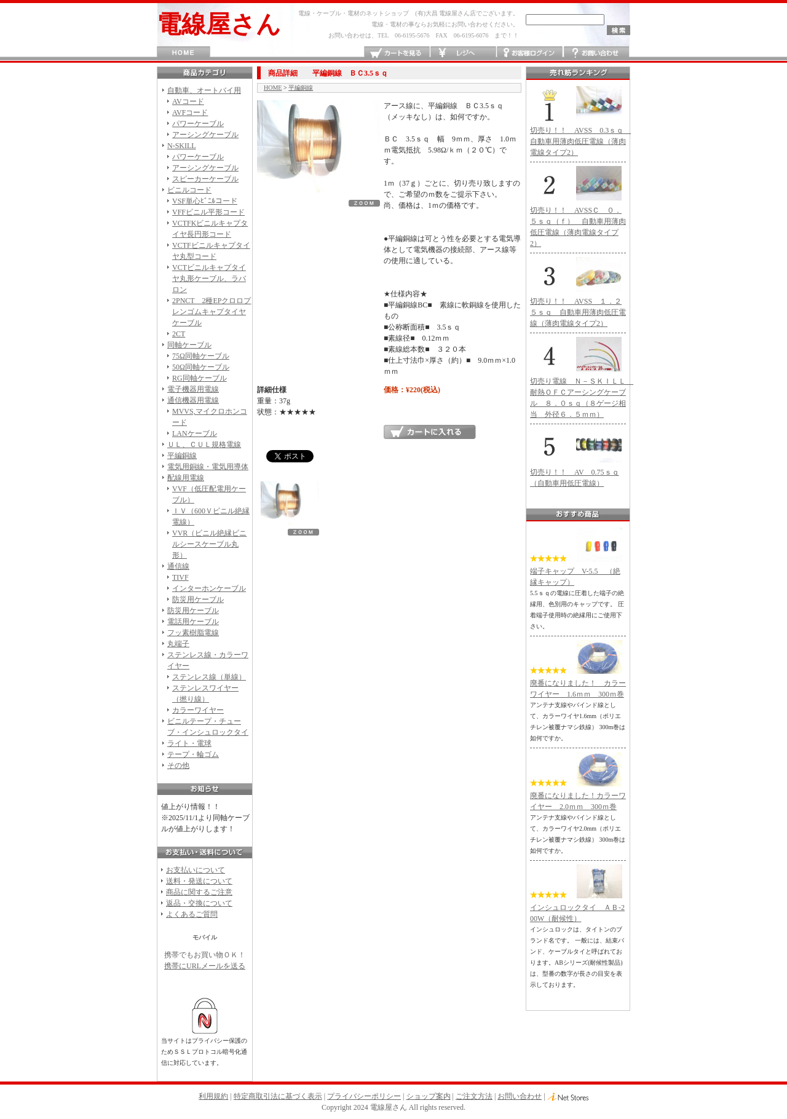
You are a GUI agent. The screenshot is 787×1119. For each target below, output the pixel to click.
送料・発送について (199, 881)
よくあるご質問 (192, 914)
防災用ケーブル (198, 599)
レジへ (463, 53)
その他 (178, 765)
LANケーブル (194, 433)
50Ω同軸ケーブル (200, 367)
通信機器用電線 (193, 400)
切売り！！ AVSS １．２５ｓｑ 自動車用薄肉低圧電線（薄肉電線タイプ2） (578, 312)
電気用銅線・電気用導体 (207, 466)
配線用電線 (185, 477)
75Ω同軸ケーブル (200, 356)
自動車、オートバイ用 (204, 90)
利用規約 (213, 1096)
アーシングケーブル (205, 134)
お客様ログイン (530, 53)
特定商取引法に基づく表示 (278, 1096)
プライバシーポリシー (364, 1096)
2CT (178, 334)
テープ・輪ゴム (193, 754)
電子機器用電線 (193, 389)
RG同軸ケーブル (199, 378)
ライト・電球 (189, 743)
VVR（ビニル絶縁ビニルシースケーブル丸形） (209, 544)
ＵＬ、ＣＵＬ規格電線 (204, 444)
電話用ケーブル (193, 621)
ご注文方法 (474, 1096)
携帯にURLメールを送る (204, 966)
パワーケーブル (198, 123)
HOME (183, 53)
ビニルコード (189, 190)
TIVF (180, 577)
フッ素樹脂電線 (193, 632)
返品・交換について (199, 903)
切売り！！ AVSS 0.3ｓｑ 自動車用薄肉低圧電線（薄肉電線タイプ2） (580, 141)
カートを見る (397, 53)
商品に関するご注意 (199, 892)
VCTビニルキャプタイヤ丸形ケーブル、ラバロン (209, 278)
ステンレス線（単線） (209, 677)
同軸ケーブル (189, 345)
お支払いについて (195, 870)
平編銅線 (182, 455)
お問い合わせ (596, 53)
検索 (618, 30)
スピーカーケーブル (205, 179)
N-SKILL (181, 145)
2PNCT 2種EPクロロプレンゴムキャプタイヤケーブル (211, 311)
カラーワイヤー (198, 710)
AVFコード (190, 112)
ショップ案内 (428, 1096)
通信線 (178, 566)
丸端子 (178, 643)
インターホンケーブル (209, 588)
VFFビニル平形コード (208, 212)
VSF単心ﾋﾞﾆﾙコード (204, 201)
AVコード (188, 101)
